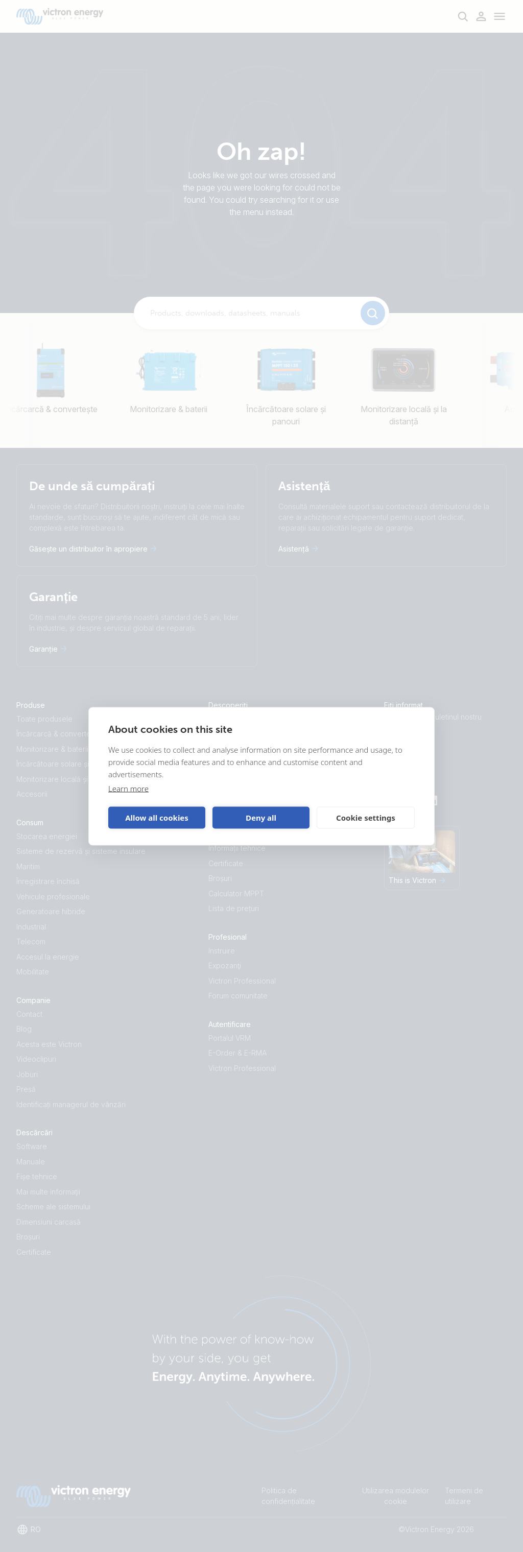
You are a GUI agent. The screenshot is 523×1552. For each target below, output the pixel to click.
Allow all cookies (156, 818)
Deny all (261, 818)
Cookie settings (365, 818)
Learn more (128, 788)
